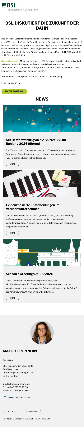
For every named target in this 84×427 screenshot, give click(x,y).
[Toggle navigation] (80, 7)
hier (30, 76)
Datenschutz (31, 411)
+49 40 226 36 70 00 (17, 387)
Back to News (14, 91)
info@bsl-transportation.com (16, 384)
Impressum (12, 411)
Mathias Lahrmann (10, 61)
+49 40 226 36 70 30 (17, 390)
